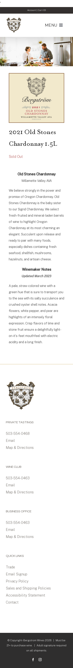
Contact (12, 602)
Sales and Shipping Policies (28, 588)
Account (31, 10)
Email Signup (16, 574)
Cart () (42, 10)
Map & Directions (20, 448)
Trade (10, 567)
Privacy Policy (17, 581)
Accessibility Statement (25, 595)
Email (10, 440)
